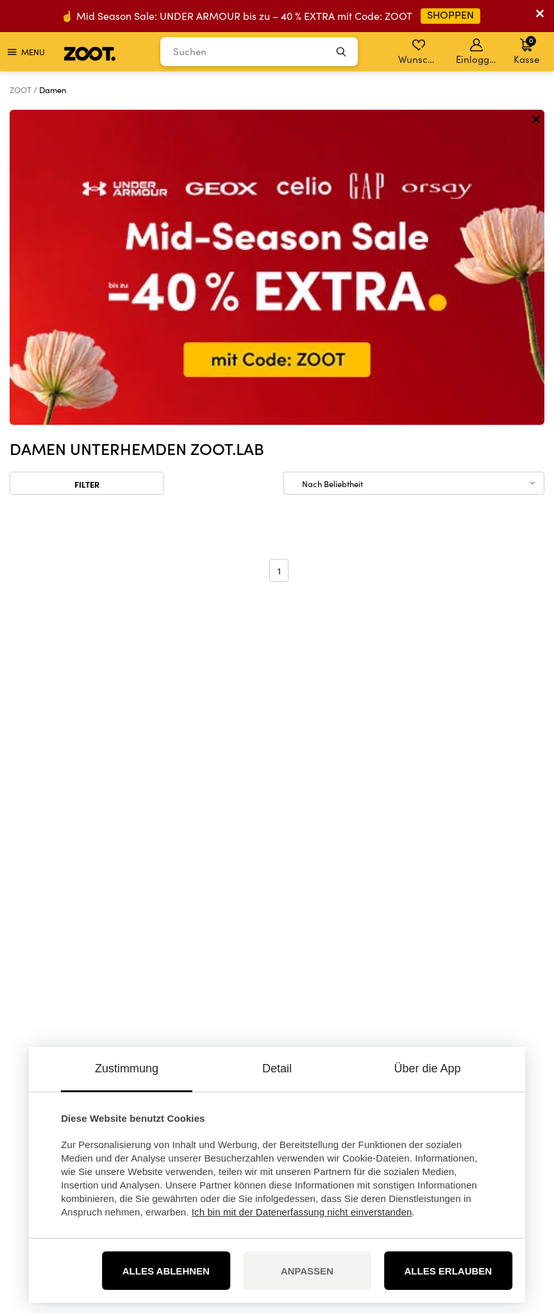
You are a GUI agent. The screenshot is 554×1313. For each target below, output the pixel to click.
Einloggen (477, 52)
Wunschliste (419, 52)
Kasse (526, 50)
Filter (86, 169)
